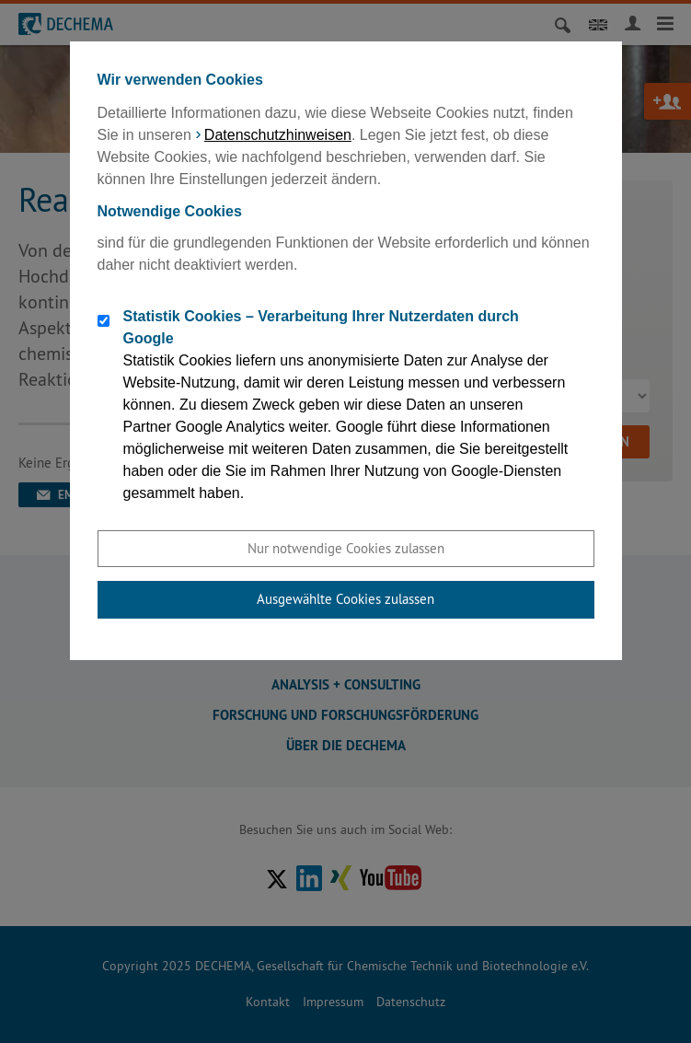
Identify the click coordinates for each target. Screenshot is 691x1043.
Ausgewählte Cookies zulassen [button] (345, 599)
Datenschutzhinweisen (277, 135)
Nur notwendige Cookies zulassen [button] (346, 548)
